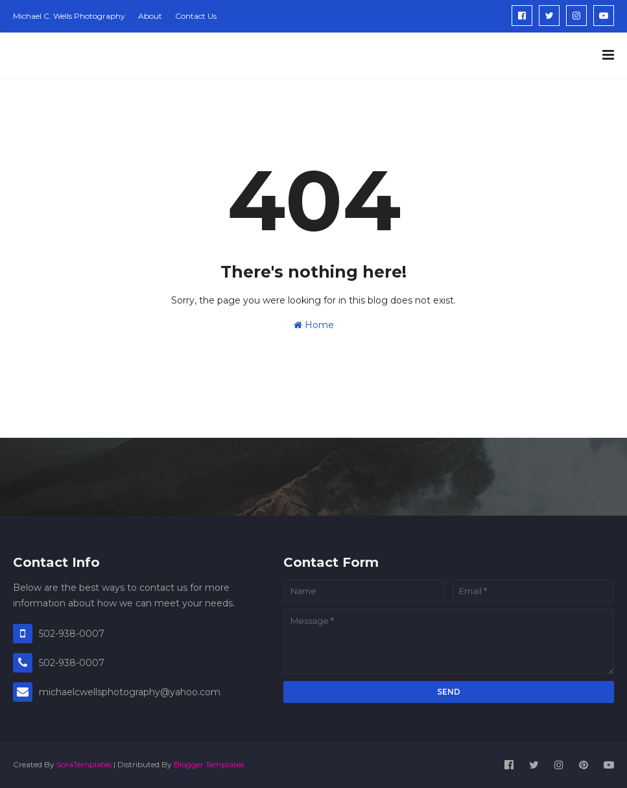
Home (314, 325)
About (150, 16)
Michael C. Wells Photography (69, 16)
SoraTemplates (84, 764)
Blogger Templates (209, 764)
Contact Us (196, 16)
